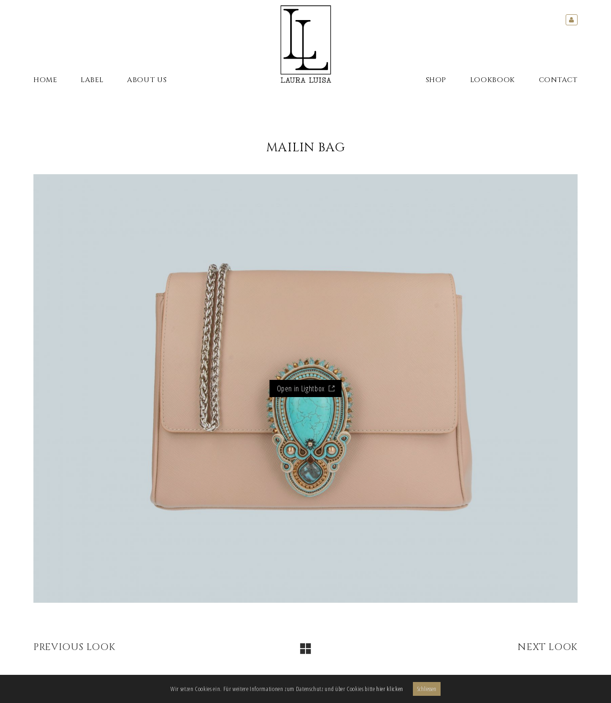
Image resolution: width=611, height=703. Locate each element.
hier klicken (389, 688)
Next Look (547, 647)
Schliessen (426, 688)
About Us (147, 80)
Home (45, 80)
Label (92, 80)
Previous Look (74, 647)
